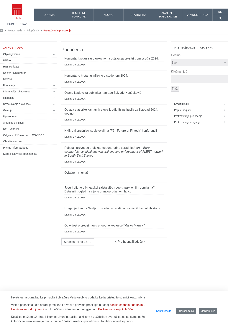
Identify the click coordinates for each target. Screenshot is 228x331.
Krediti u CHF (201, 103)
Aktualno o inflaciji (13, 122)
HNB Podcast (11, 66)
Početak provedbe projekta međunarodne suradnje (113, 151)
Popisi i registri (201, 110)
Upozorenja (10, 116)
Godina (176, 55)
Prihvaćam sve (186, 310)
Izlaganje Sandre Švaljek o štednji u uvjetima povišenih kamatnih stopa (112, 208)
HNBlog (7, 60)
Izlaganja (8, 97)
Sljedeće (137, 241)
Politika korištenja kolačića (115, 309)
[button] (77, 241)
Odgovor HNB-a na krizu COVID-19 (23, 135)
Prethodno (124, 241)
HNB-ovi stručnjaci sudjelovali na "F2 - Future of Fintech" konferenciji (111, 130)
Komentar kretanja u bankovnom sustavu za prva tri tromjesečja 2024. (111, 58)
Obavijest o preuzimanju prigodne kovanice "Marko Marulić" (104, 225)
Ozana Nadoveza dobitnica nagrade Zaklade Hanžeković (102, 92)
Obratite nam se (12, 141)
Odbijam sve (208, 310)
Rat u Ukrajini (11, 128)
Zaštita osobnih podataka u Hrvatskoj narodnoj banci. (98, 321)
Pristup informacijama (15, 147)
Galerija (7, 110)
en (220, 11)
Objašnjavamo (11, 54)
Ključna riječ (179, 71)
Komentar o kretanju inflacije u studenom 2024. (96, 75)
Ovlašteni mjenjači (76, 172)
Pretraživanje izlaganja (201, 122)
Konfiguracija (163, 310)
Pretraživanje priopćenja (57, 30)
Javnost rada (14, 30)
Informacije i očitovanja (16, 91)
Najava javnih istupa (14, 72)
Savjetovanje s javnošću (17, 103)
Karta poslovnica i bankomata (20, 153)
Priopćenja (33, 30)
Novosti (7, 79)
